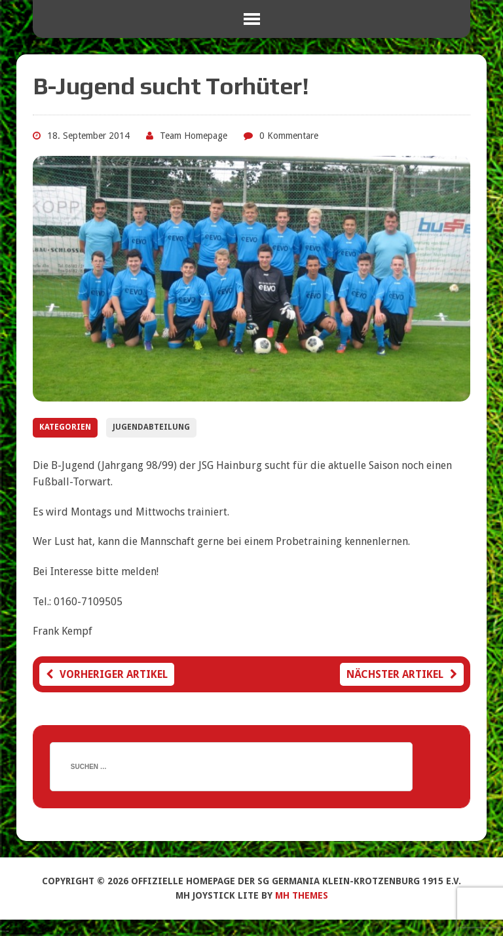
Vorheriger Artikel (107, 674)
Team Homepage (193, 135)
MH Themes (301, 895)
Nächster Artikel (401, 674)
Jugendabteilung (151, 427)
